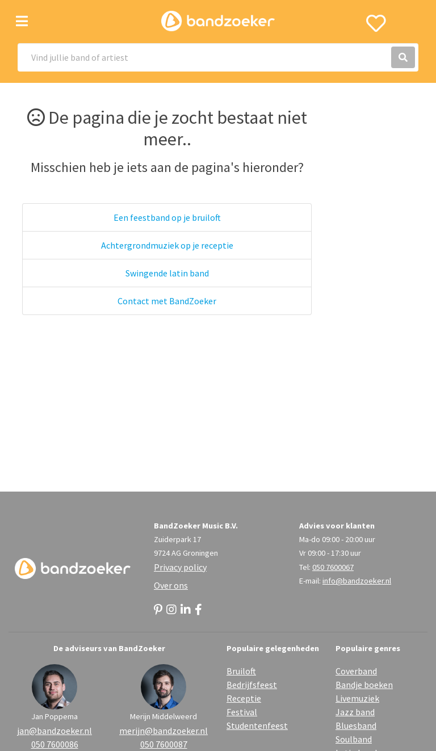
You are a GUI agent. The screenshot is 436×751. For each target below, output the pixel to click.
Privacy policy (180, 567)
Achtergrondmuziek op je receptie (167, 245)
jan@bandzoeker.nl (54, 730)
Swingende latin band (167, 273)
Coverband (356, 671)
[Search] (218, 57)
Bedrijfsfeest (252, 684)
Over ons (171, 585)
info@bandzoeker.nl (356, 581)
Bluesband (356, 725)
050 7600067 (333, 567)
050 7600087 (163, 744)
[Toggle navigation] (22, 21)
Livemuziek (357, 698)
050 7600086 (54, 744)
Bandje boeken (364, 684)
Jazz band (355, 712)
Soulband (354, 739)
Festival (242, 712)
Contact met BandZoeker (167, 301)
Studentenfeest (257, 725)
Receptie (244, 698)
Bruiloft (241, 671)
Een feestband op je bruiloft (167, 217)
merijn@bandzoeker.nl (163, 730)
